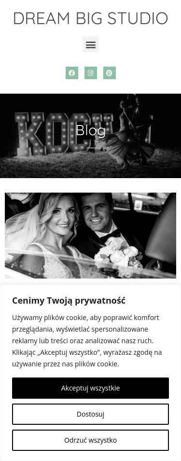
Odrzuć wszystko (90, 440)
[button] (90, 44)
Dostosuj (90, 414)
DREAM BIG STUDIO (90, 17)
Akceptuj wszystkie (90, 387)
